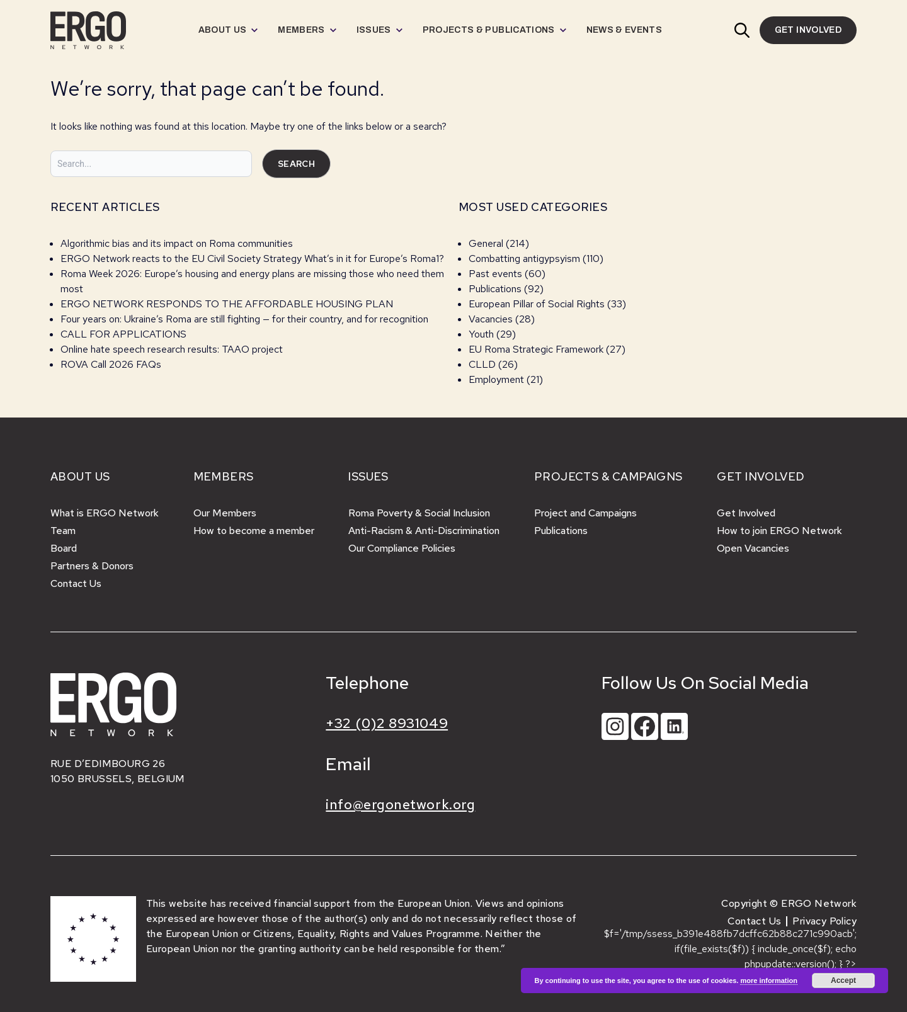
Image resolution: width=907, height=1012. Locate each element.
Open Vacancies (753, 548)
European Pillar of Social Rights (537, 303)
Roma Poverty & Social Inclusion (419, 513)
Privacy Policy (824, 921)
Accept (843, 980)
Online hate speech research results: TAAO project (171, 349)
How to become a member (253, 530)
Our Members (224, 513)
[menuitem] (228, 30)
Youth (481, 334)
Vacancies (491, 319)
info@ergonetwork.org (400, 804)
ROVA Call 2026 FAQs (110, 364)
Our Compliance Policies (401, 548)
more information (768, 980)
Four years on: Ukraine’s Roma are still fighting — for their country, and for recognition (244, 319)
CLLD (482, 364)
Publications (495, 288)
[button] (742, 30)
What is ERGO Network (104, 513)
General (486, 243)
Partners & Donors (92, 565)
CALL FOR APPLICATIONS (124, 334)
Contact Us (75, 583)
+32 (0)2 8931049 (387, 723)
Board (63, 548)
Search (296, 163)
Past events (495, 273)
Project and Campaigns (585, 513)
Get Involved (746, 513)
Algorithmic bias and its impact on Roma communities (176, 243)
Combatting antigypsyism (524, 258)
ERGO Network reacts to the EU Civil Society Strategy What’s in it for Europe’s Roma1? (252, 258)
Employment (496, 379)
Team (63, 530)
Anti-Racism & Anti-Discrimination (423, 530)
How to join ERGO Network (779, 530)
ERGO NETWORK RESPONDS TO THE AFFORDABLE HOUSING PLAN (226, 303)
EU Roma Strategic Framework (536, 349)
